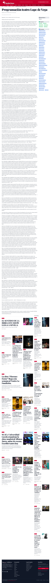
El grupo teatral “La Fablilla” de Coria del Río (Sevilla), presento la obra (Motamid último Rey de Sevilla (6, 461)
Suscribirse (43, 568)
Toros (15, 570)
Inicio (2, 6)
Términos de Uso (28, 568)
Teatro (13, 6)
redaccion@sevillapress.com (11, 580)
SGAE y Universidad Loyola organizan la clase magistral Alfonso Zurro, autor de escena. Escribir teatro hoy (37, 442)
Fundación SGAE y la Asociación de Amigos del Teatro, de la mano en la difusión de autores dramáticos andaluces (28, 471)
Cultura (10, 6)
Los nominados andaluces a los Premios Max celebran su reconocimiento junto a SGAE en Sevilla (27, 411)
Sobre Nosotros (28, 563)
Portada (6, 6)
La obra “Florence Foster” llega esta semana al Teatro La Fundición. (37, 323)
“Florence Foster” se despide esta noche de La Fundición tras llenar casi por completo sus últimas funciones (27, 355)
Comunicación (16, 571)
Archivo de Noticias (17, 575)
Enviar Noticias (40, 575)
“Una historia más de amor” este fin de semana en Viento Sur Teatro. (17, 414)
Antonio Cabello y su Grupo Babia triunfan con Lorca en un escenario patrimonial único (6, 416)
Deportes (15, 569)
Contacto (27, 570)
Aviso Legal (27, 569)
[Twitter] (4, 571)
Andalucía (15, 567)
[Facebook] (2, 571)
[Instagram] (5, 571)
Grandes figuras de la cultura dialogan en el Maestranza (6, 339)
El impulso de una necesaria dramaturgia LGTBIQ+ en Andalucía (17, 469)
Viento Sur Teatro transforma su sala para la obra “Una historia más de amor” (7, 400)
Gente (15, 568)
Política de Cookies (28, 567)
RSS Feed (15, 576)
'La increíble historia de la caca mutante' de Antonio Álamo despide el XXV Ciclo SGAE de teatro (7, 476)
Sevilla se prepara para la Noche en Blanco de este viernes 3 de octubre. (6, 356)
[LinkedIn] (7, 571)
